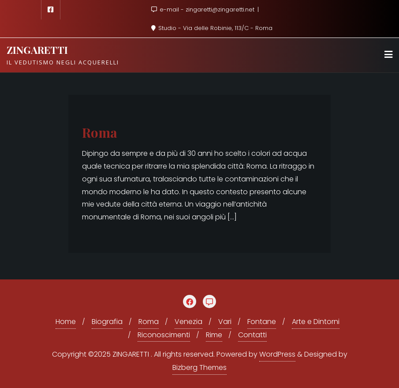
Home (66, 321)
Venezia (188, 321)
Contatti (252, 335)
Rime (214, 335)
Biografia (107, 321)
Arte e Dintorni (315, 321)
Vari (224, 321)
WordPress (277, 354)
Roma (99, 132)
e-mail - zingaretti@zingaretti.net (203, 9)
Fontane (261, 321)
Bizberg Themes (199, 367)
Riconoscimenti (164, 335)
